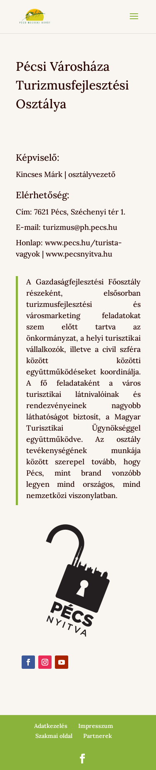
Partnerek (97, 736)
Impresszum (95, 726)
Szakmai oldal (53, 736)
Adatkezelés (50, 726)
